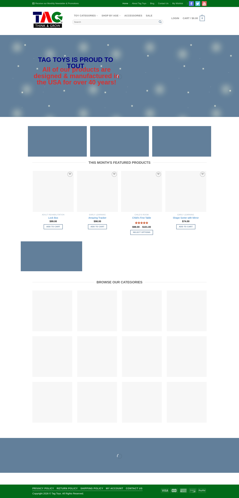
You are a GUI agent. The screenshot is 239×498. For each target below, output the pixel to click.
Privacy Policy (43, 488)
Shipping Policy (91, 488)
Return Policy (67, 488)
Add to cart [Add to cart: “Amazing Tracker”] (97, 227)
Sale (149, 15)
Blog (152, 3)
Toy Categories (86, 15)
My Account (114, 488)
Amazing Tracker (97, 217)
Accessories (133, 15)
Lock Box (53, 217)
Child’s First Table (141, 217)
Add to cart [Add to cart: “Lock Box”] (53, 227)
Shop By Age (111, 15)
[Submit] (160, 22)
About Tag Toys (139, 3)
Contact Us (163, 3)
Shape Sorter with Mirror (186, 217)
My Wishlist (177, 3)
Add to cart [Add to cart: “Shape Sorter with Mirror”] (186, 227)
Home (125, 3)
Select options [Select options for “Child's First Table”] (141, 232)
